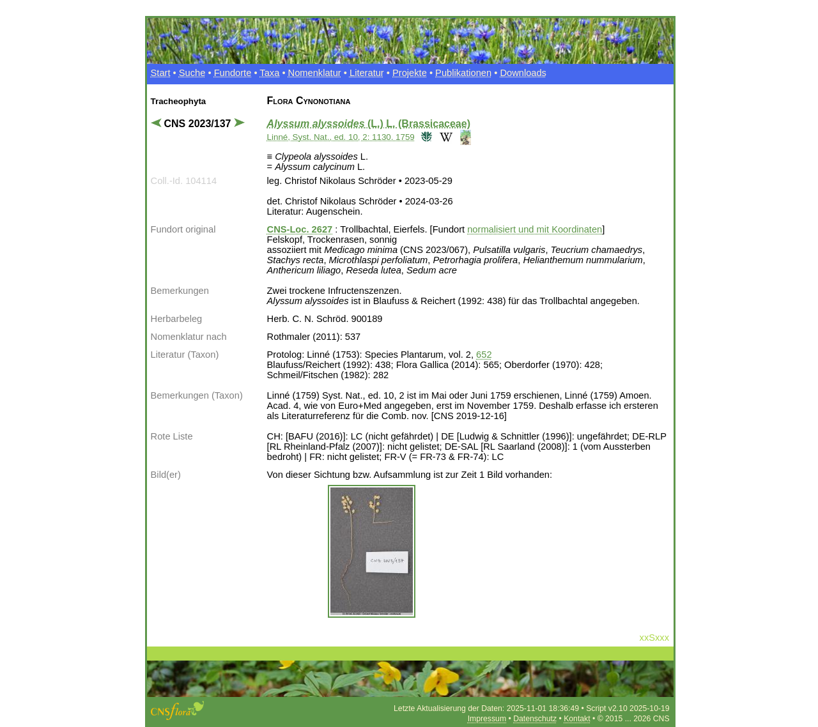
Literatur (367, 73)
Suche (192, 73)
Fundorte (233, 73)
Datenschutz (535, 718)
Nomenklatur (314, 73)
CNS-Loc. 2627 (300, 229)
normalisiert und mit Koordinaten (534, 229)
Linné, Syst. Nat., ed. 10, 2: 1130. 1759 (341, 137)
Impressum (487, 718)
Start (161, 73)
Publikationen (463, 73)
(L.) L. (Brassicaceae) (368, 123)
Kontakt (577, 718)
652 (483, 354)
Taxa (269, 73)
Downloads (523, 73)
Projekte (409, 73)
